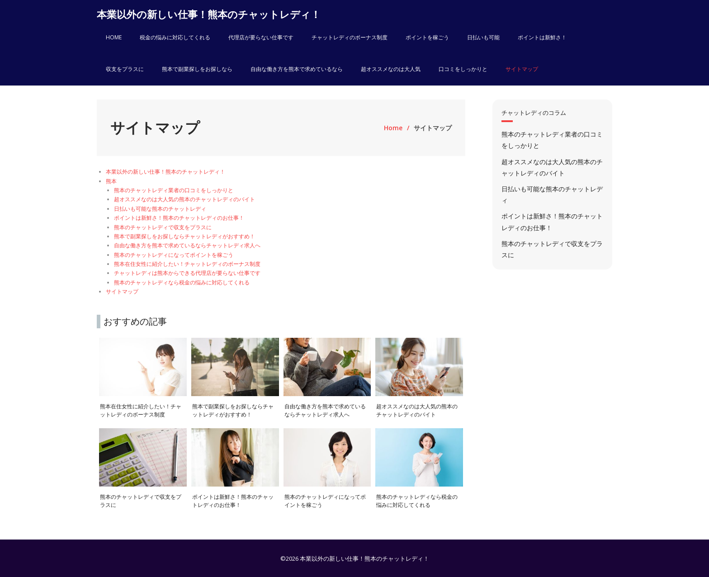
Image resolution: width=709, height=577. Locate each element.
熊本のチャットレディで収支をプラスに (163, 227)
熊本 (111, 181)
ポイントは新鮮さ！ (542, 37)
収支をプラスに (125, 69)
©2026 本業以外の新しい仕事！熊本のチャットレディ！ (354, 558)
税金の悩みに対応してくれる (175, 37)
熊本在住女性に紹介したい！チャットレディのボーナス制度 (187, 264)
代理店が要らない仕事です (260, 37)
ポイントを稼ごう (427, 37)
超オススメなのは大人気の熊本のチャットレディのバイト (184, 199)
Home (393, 127)
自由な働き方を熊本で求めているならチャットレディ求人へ (187, 245)
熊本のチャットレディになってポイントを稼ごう (173, 255)
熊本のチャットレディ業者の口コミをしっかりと (173, 190)
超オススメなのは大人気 (391, 69)
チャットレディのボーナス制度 (350, 37)
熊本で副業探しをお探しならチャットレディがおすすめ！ (184, 236)
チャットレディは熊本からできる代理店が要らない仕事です (187, 273)
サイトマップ (522, 69)
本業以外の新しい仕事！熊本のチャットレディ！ (165, 171)
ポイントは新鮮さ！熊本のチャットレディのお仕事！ (179, 218)
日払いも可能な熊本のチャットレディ (160, 209)
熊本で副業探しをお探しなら (197, 69)
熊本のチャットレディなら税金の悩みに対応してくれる (182, 282)
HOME (114, 37)
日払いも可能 (483, 37)
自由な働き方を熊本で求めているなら (297, 69)
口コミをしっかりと (463, 69)
